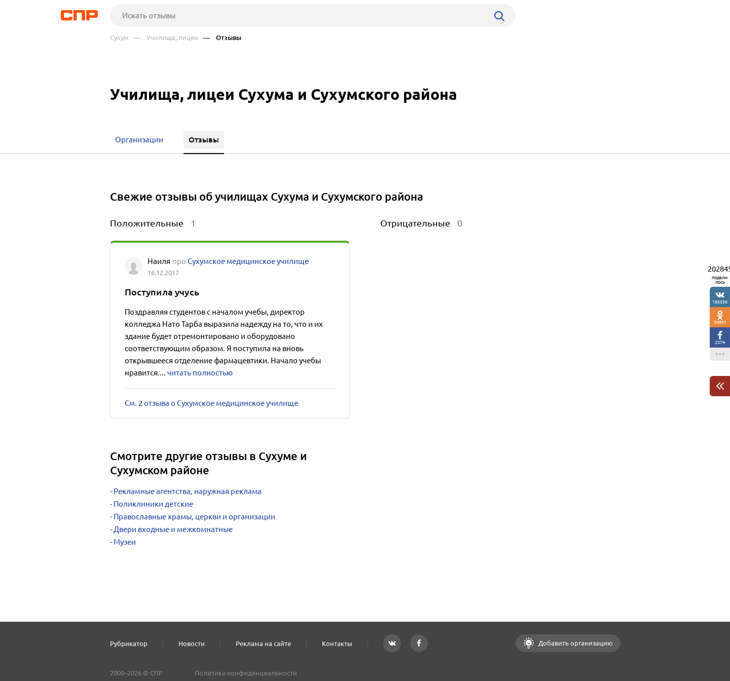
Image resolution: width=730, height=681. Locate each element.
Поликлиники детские (153, 504)
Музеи (125, 542)
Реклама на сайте (263, 643)
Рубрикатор (129, 643)
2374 (720, 342)
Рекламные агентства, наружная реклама (188, 491)
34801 (720, 322)
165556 (719, 302)
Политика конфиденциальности (246, 673)
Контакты (337, 643)
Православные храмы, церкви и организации (194, 516)
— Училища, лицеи (166, 37)
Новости (191, 643)
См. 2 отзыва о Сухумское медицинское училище (211, 403)
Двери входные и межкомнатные (173, 529)
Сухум (119, 37)
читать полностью (200, 372)
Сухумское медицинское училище (248, 261)
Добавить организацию (575, 643)
